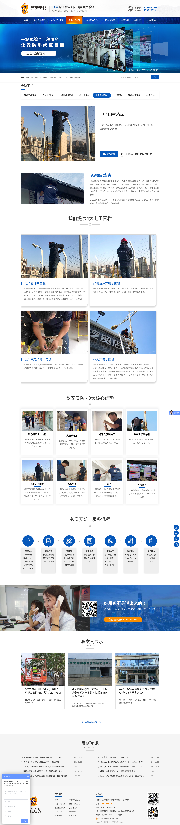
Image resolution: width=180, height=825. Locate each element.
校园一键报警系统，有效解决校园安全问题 (117, 771)
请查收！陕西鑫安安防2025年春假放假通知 (41, 762)
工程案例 (125, 20)
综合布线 (150, 95)
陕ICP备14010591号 (109, 815)
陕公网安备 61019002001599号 (107, 818)
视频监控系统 (39, 20)
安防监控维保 (109, 20)
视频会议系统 (134, 95)
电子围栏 (34, 77)
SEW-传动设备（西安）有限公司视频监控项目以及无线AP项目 (43, 690)
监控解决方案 (92, 20)
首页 (26, 20)
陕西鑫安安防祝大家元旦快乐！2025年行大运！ (42, 771)
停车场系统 (44, 77)
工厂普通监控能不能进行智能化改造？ (116, 757)
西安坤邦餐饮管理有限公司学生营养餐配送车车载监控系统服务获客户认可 (89, 690)
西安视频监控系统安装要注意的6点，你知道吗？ (43, 757)
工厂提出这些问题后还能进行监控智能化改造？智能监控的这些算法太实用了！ (46, 776)
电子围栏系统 (154, 70)
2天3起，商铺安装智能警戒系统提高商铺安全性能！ (44, 767)
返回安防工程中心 (93, 722)
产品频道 (130, 70)
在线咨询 (111, 154)
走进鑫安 (152, 20)
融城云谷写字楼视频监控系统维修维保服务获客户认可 (137, 690)
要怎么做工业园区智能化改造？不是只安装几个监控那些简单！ (123, 762)
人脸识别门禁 (57, 20)
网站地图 (72, 815)
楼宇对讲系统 (67, 95)
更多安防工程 (74, 20)
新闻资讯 (138, 20)
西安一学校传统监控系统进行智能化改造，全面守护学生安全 (123, 776)
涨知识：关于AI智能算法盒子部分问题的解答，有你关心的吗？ (123, 767)
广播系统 (118, 95)
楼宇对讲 (53, 77)
